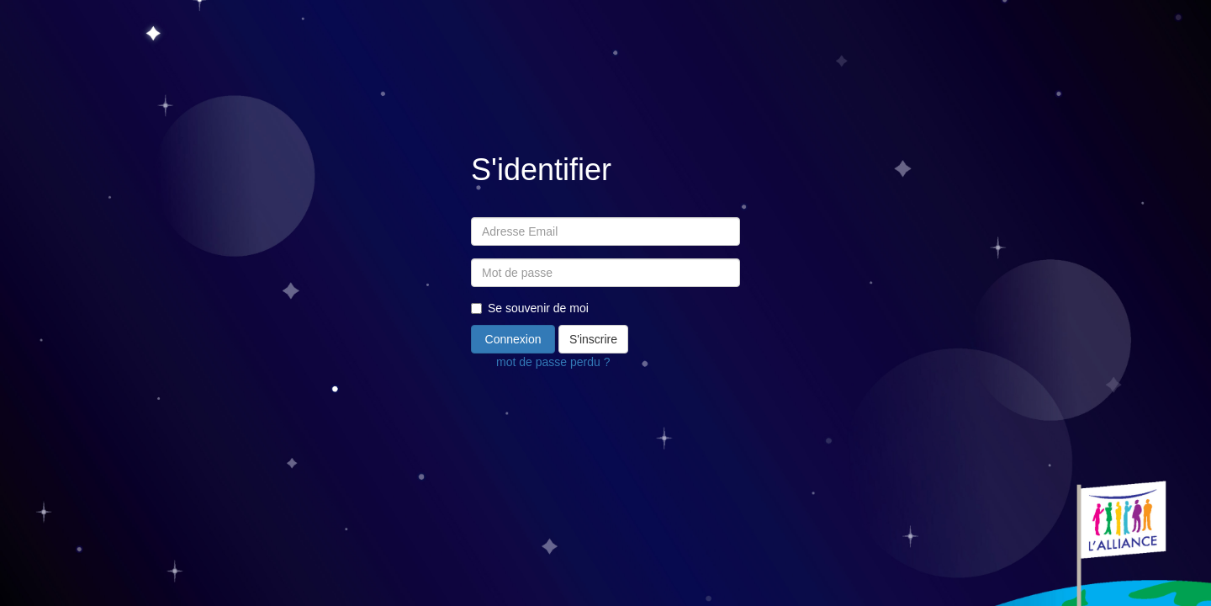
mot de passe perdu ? (553, 362)
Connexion (513, 339)
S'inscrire (593, 339)
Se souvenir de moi (530, 308)
